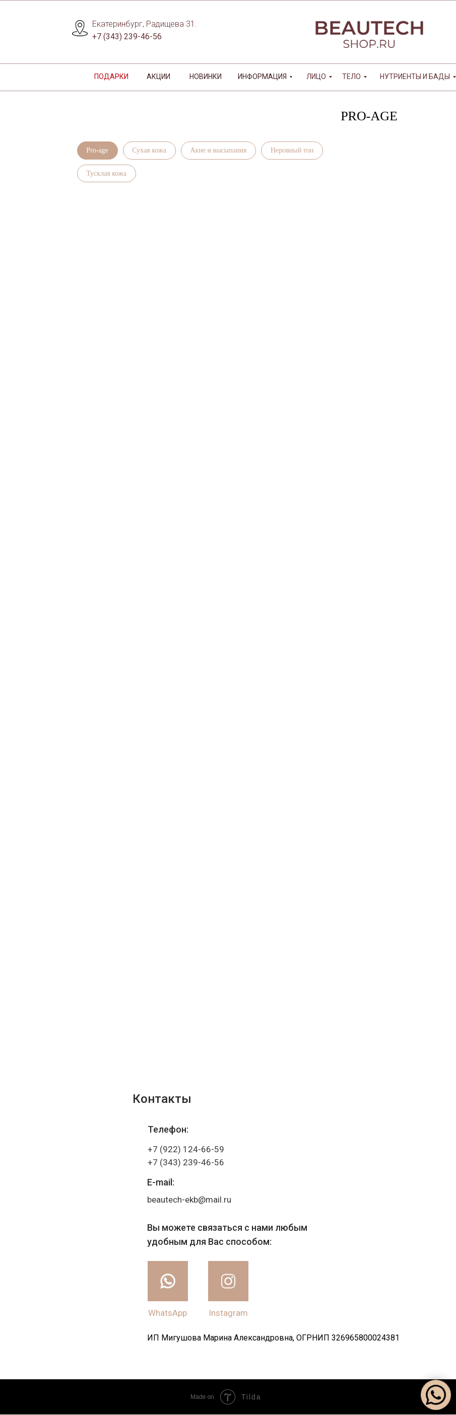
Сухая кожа (150, 150)
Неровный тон (293, 150)
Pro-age (98, 150)
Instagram (228, 1313)
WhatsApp (167, 1313)
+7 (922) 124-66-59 (186, 1150)
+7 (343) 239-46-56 (127, 36)
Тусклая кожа (107, 173)
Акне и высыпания (219, 150)
